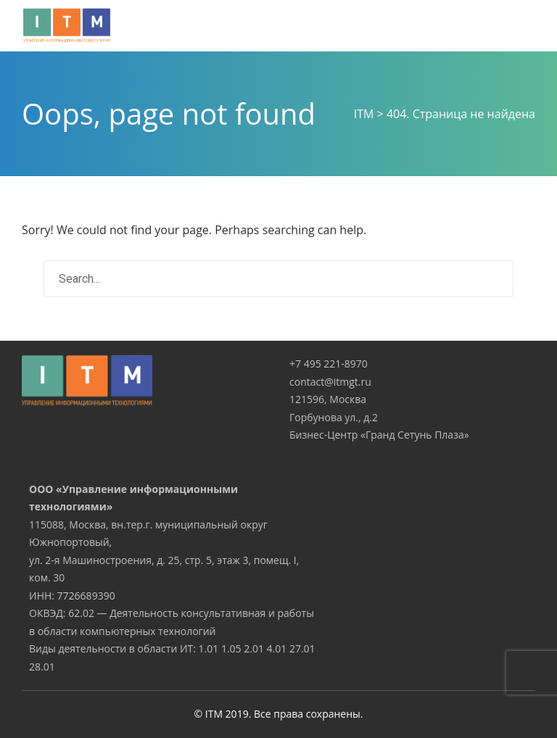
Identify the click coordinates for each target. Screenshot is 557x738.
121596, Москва (327, 399)
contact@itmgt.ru (330, 382)
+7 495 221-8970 (328, 363)
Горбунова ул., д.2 (333, 417)
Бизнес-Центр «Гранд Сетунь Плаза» (379, 434)
